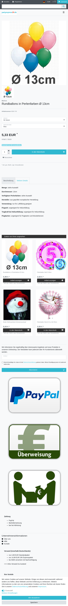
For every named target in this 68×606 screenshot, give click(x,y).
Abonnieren (47, 370)
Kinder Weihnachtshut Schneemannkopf (14, 322)
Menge (5, 118)
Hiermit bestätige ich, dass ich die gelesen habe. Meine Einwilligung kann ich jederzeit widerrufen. (35, 363)
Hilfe (5, 541)
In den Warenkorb (48, 152)
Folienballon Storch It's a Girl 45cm (47, 322)
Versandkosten (19, 165)
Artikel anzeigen (19, 280)
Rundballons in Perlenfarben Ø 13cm (13, 272)
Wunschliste (7, 157)
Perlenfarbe (7, 124)
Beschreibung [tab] (8, 181)
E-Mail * (5, 356)
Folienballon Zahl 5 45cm (44, 272)
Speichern (34, 602)
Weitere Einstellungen (9, 593)
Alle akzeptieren (34, 598)
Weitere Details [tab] (22, 181)
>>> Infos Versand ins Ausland (15, 564)
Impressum (42, 586)
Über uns (7, 539)
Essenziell (9, 590)
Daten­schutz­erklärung (20, 586)
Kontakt (6, 544)
